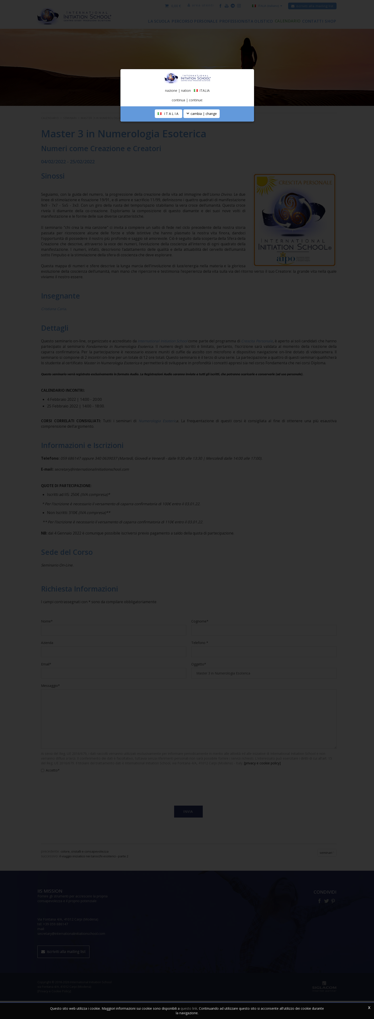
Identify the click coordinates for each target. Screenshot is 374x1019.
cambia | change (201, 146)
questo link (189, 1008)
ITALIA (168, 146)
